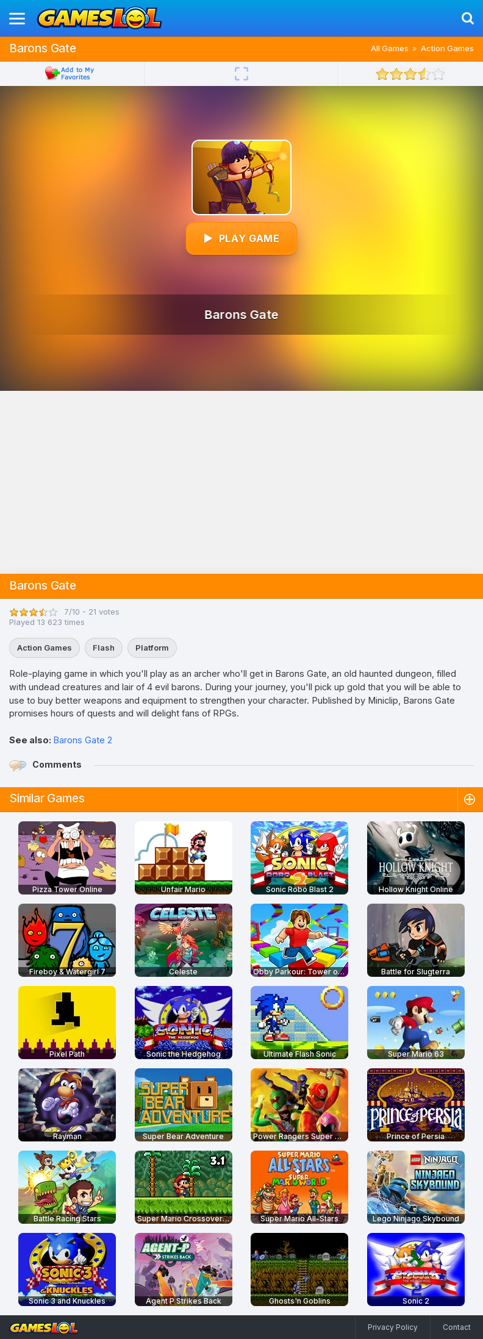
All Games (390, 48)
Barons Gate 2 (82, 740)
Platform (152, 647)
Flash (104, 647)
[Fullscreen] (241, 74)
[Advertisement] (241, 482)
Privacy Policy (393, 1327)
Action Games (447, 48)
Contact (457, 1327)
